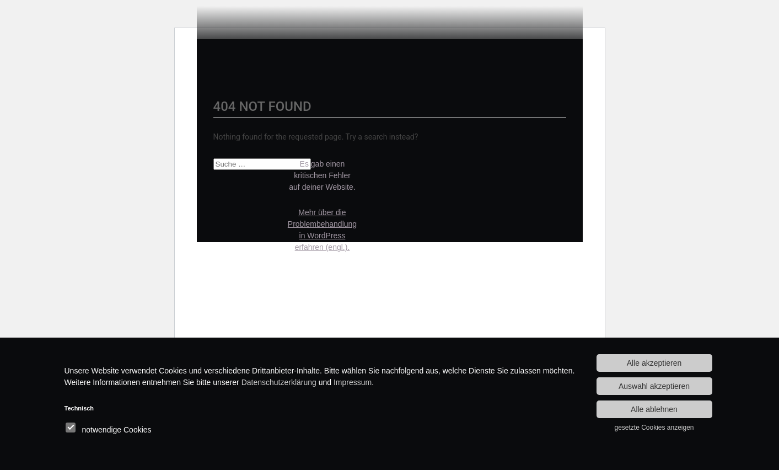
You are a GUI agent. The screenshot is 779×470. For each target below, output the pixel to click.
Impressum (353, 382)
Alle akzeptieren (654, 363)
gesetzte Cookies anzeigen (654, 427)
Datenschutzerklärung (278, 382)
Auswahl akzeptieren (654, 386)
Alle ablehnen (654, 409)
